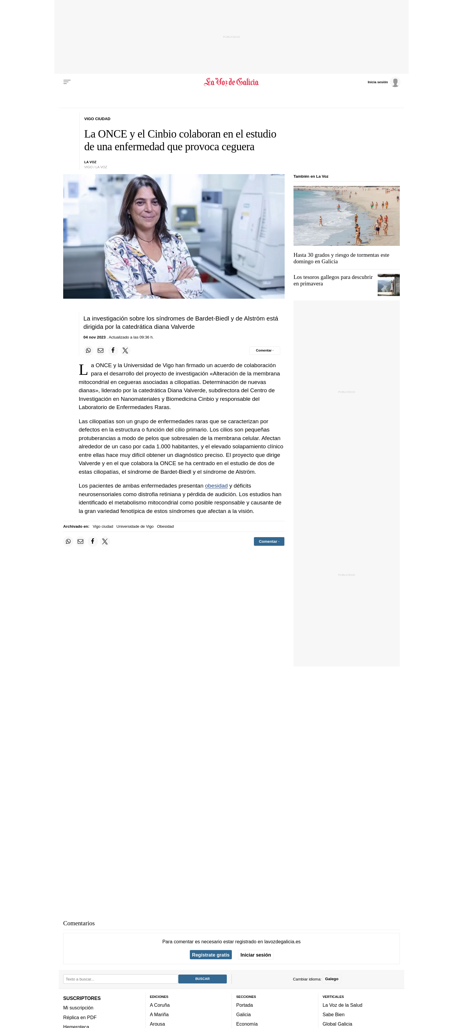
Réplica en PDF (80, 1017)
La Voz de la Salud (343, 1005)
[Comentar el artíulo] (264, 351)
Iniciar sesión (256, 954)
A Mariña (159, 1014)
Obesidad (165, 526)
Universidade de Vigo (135, 526)
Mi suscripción (78, 1008)
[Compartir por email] (101, 351)
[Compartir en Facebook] (113, 351)
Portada (244, 1005)
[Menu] (67, 82)
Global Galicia (337, 1024)
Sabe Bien (334, 1014)
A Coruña (160, 1005)
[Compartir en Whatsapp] (89, 351)
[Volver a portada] (231, 82)
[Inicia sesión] (384, 81)
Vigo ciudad (103, 526)
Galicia (243, 1014)
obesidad (216, 486)
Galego (331, 979)
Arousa (157, 1024)
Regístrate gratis (210, 954)
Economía (247, 1024)
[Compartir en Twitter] (125, 351)
